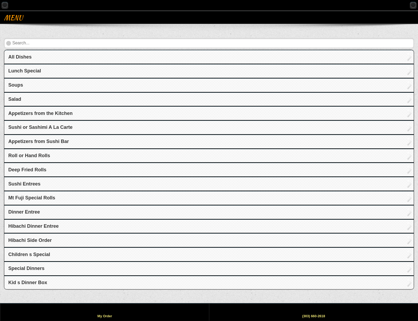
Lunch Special (24, 71)
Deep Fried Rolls (27, 169)
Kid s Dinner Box (27, 282)
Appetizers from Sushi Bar (38, 141)
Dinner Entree (24, 212)
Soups (15, 85)
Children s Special (29, 254)
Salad (14, 99)
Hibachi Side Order (30, 240)
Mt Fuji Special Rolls (31, 197)
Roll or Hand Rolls (29, 155)
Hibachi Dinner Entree (33, 226)
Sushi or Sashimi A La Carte (40, 127)
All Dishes (20, 57)
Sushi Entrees (24, 184)
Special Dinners (26, 268)
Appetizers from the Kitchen (40, 113)
